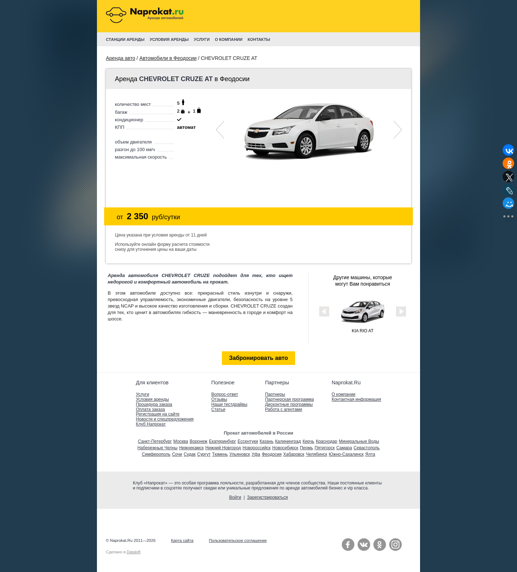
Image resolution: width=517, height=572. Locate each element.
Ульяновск (239, 454)
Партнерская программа (289, 399)
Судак (190, 454)
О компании (343, 394)
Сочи (177, 454)
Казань (267, 441)
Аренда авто (120, 58)
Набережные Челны (158, 447)
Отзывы (219, 399)
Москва (180, 441)
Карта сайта (182, 540)
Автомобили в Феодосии (167, 58)
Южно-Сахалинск (346, 454)
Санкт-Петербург (155, 441)
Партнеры (275, 394)
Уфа (256, 454)
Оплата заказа (150, 409)
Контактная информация (356, 399)
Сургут (203, 454)
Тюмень (220, 454)
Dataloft (134, 552)
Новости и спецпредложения (165, 419)
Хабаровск (293, 454)
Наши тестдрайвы (229, 404)
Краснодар (326, 441)
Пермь (306, 447)
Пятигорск (325, 447)
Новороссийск (257, 447)
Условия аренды (152, 399)
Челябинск (316, 454)
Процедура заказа (154, 404)
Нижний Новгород (223, 447)
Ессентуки (248, 441)
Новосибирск (285, 447)
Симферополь (156, 454)
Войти (235, 497)
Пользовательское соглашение (238, 540)
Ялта (370, 454)
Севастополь (366, 447)
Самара (344, 447)
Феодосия (271, 454)
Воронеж (198, 441)
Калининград (288, 441)
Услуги (142, 394)
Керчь (309, 441)
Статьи (218, 409)
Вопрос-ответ (224, 394)
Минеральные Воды (359, 441)
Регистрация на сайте (158, 414)
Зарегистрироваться (267, 497)
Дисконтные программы (289, 404)
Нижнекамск (191, 447)
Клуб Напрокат (151, 424)
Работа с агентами (283, 409)
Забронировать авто (258, 358)
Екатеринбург (222, 441)
